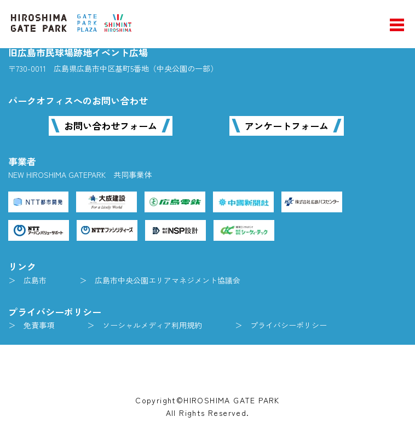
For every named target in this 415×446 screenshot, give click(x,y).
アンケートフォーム (286, 125)
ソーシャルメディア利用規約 (152, 325)
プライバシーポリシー (288, 325)
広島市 (35, 280)
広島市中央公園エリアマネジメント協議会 (167, 280)
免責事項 (39, 325)
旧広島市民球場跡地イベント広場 (78, 52)
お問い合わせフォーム (110, 125)
